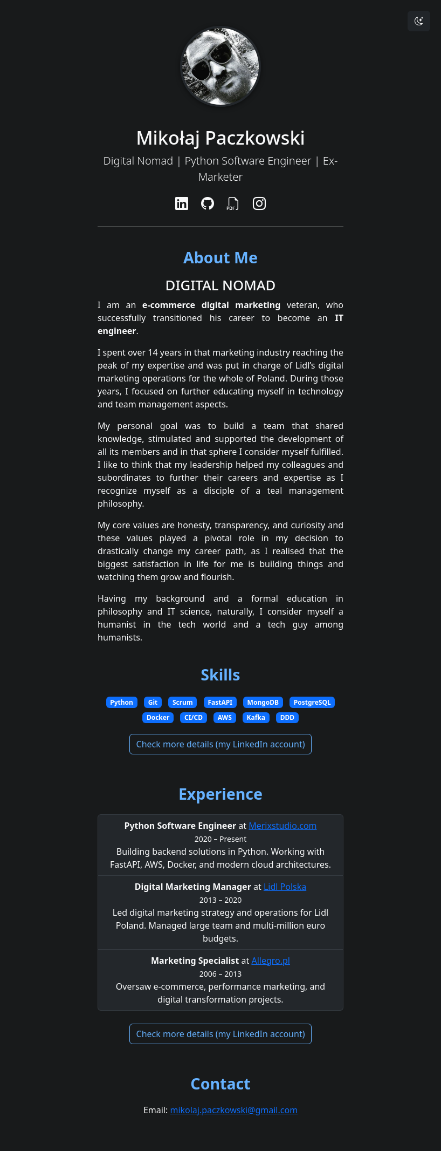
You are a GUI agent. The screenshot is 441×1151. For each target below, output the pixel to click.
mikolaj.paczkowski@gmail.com (234, 1110)
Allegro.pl (270, 960)
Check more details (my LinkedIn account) (220, 744)
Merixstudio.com (282, 826)
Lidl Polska (285, 887)
